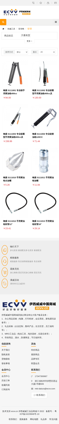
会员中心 (6, 376)
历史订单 (6, 380)
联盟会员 (35, 363)
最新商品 (35, 354)
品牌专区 (35, 359)
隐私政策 (6, 354)
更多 (29, 41)
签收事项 (6, 363)
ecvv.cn (14, 411)
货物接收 (6, 359)
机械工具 (11, 29)
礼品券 (44, 419)
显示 (35, 52)
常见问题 (53, 419)
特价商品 (35, 350)
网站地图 (34, 419)
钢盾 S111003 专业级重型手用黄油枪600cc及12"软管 (14, 137)
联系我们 (39, 395)
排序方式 (9, 52)
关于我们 (6, 350)
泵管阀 (21, 29)
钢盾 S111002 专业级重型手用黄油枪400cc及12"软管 (43, 93)
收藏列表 (6, 385)
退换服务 (23, 419)
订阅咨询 (6, 389)
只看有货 (25, 35)
